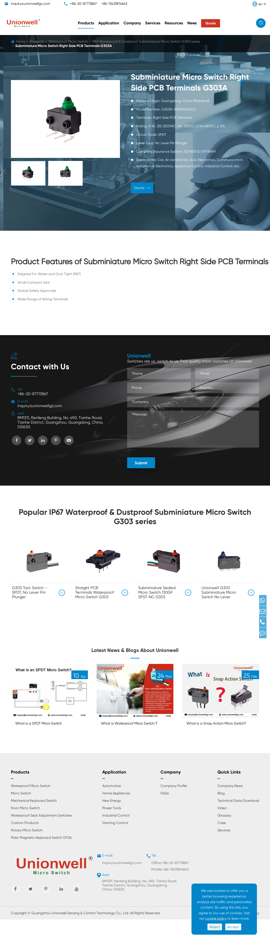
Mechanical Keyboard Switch (34, 820)
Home (21, 41)
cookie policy (215, 918)
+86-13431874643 (114, 4)
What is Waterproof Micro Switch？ (126, 739)
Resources (174, 23)
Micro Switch (21, 813)
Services (152, 23)
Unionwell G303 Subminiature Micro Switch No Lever (219, 592)
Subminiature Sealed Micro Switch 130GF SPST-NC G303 (157, 592)
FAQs (165, 813)
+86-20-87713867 (83, 4)
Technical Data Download (238, 820)
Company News (230, 806)
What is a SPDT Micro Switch (43, 736)
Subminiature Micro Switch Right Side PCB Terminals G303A (63, 46)
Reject (215, 927)
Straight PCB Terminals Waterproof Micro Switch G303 (94, 592)
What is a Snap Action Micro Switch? (214, 739)
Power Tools (111, 828)
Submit (141, 463)
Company (132, 23)
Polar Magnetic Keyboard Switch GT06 (41, 857)
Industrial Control (116, 835)
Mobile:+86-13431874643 (170, 889)
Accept (233, 927)
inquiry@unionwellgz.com (30, 4)
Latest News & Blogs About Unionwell (135, 655)
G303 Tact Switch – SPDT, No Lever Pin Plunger (29, 592)
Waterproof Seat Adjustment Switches (41, 835)
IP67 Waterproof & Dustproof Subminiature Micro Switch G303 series (146, 41)
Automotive (111, 806)
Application (108, 23)
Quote (142, 188)
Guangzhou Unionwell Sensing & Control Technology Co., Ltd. (80, 933)
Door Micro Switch (25, 828)
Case (221, 842)
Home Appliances (116, 813)
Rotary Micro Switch (27, 850)
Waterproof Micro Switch (68, 41)
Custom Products (25, 842)
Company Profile (174, 806)
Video (222, 828)
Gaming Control (115, 842)
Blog (221, 813)
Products (86, 23)
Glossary (224, 835)
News (192, 23)
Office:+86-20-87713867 (170, 883)
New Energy (111, 820)
